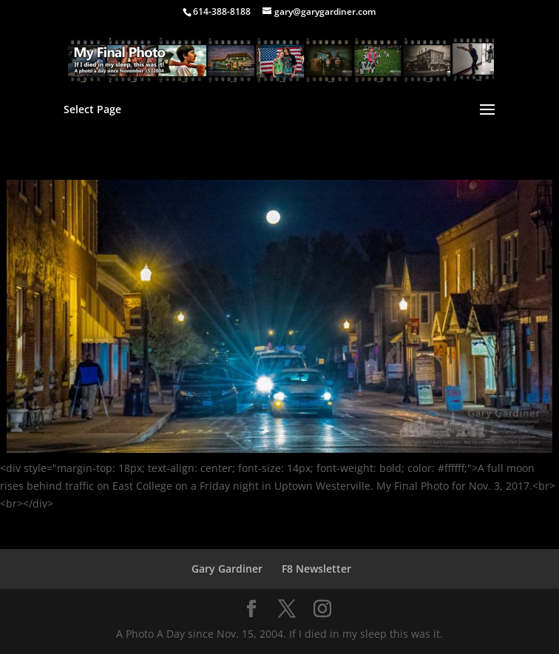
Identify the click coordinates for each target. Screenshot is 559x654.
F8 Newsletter (316, 569)
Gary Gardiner (227, 569)
